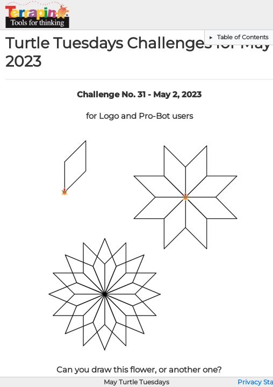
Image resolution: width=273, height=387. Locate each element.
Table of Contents (241, 37)
